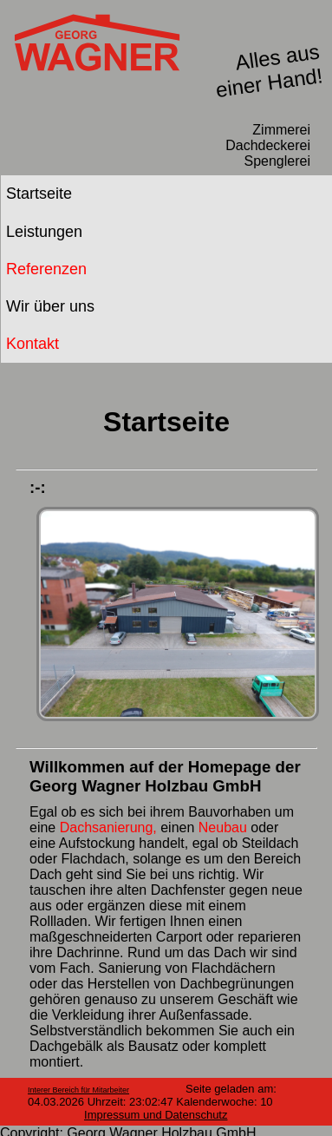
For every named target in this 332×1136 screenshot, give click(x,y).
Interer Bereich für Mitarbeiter (78, 1090)
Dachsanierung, (110, 827)
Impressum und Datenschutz (155, 1114)
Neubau (223, 827)
